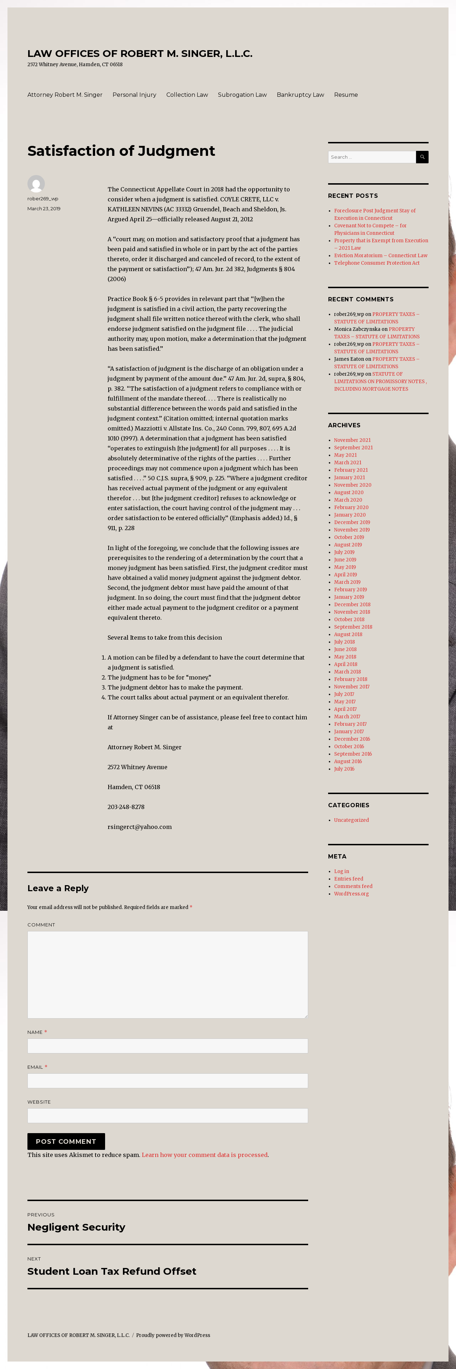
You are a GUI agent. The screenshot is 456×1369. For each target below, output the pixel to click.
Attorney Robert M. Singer (65, 94)
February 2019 (350, 590)
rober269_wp (42, 198)
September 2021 (353, 448)
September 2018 (353, 627)
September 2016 (353, 754)
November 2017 (351, 687)
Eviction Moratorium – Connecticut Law (381, 256)
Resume (346, 94)
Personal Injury (134, 94)
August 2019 (348, 545)
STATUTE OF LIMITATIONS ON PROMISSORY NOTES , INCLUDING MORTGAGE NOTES (380, 381)
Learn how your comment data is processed (205, 1154)
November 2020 (353, 485)
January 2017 (349, 732)
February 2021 (351, 470)
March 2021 (347, 463)
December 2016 (352, 739)
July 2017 (344, 694)
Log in (341, 871)
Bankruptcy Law (300, 94)
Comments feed (353, 886)
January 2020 (350, 515)
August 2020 (349, 493)
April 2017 (345, 709)
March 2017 (347, 717)
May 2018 (345, 657)
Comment (41, 924)
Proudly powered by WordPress (173, 1335)
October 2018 (349, 620)
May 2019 (345, 567)
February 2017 (350, 724)
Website (39, 1102)
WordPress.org (351, 894)
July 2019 (344, 552)
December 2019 (352, 522)
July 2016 (344, 769)
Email (37, 1067)
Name (37, 1032)
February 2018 (350, 679)
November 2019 (352, 530)
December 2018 (352, 605)
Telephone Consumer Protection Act (377, 263)
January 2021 (349, 478)
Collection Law (187, 94)
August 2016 (348, 761)
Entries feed (348, 879)
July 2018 (344, 642)
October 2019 (349, 537)
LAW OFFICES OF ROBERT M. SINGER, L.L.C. (140, 53)
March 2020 (348, 500)
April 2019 (345, 575)
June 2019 (345, 560)
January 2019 (349, 597)
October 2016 (349, 747)
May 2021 (345, 455)
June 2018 (345, 649)
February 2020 (351, 507)
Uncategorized (351, 820)
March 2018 (347, 672)
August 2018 (348, 634)
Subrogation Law (242, 94)
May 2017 (345, 702)
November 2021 (352, 440)
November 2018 (352, 612)
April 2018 (345, 664)
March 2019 (347, 582)
